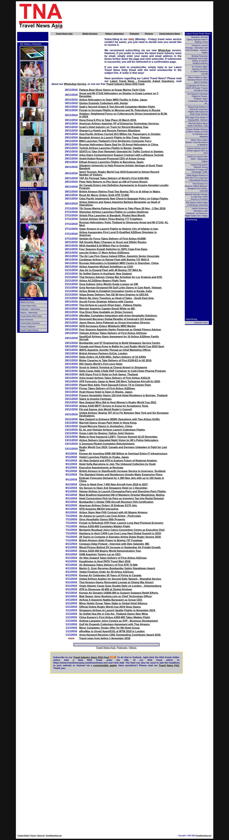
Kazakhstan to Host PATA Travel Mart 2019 (104, 561)
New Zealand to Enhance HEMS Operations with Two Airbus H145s (119, 419)
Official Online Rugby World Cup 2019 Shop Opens (110, 607)
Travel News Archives (30, 323)
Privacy (33, 836)
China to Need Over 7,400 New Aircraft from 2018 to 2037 (113, 484)
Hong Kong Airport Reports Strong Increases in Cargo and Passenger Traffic (197, 168)
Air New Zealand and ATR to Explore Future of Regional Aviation (118, 460)
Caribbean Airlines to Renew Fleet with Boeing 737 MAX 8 (114, 259)
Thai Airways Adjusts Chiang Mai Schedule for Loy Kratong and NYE (120, 277)
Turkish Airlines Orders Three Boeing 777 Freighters (110, 219)
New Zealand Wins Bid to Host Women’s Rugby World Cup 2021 (117, 402)
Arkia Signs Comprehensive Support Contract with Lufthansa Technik (121, 155)
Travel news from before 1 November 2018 (104, 638)
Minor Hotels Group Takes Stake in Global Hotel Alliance (113, 603)
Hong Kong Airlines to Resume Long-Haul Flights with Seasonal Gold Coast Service (198, 110)
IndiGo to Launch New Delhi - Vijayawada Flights (197, 158)
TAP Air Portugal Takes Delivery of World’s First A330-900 (114, 178)
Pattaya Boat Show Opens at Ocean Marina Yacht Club (112, 90)
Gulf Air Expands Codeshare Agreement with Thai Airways (114, 624)
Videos (132, 647)
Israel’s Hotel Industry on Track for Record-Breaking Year (113, 127)
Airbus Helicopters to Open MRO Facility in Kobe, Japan (113, 99)
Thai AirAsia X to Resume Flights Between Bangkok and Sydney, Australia (196, 187)
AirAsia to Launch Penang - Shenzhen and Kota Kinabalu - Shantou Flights (196, 49)
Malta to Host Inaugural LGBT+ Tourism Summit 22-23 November (118, 436)
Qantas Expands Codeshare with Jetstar (103, 103)
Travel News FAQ (169, 665)
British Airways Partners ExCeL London (103, 353)
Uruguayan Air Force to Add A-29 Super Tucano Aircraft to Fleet (197, 88)
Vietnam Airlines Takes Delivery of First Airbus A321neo (113, 333)
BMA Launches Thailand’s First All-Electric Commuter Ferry (115, 141)
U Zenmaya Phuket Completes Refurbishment (106, 443)
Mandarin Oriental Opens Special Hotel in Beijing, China (197, 39)
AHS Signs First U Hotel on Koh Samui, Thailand (108, 374)
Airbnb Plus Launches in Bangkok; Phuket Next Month (112, 215)
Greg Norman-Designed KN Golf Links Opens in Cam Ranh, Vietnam (120, 287)
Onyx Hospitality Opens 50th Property (102, 519)
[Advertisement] (143, 16)
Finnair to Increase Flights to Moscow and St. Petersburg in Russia (119, 110)
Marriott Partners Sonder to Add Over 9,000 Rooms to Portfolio (196, 196)
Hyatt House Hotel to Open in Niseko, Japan (105, 392)
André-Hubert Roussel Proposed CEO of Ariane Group (112, 158)
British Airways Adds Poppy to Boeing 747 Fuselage (110, 540)
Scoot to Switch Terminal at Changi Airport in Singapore (113, 367)
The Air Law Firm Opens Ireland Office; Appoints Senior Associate (119, 256)
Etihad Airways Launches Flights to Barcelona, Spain (111, 162)
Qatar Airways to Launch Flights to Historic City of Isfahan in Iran (118, 228)
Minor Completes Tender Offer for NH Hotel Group (109, 628)
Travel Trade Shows (29, 330)
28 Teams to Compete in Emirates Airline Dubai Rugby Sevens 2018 (120, 537)
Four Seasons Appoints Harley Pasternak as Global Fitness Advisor (120, 329)
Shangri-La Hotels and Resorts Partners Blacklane (109, 130)
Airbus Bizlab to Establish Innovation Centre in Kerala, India (115, 291)
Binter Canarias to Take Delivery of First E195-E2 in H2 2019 (115, 360)
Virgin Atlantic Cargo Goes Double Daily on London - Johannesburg (120, 586)
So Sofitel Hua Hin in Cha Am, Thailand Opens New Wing (113, 614)
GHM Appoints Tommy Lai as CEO (100, 554)
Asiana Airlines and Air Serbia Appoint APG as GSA (197, 150)
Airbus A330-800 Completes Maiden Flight (104, 526)
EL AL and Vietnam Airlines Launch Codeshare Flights (112, 429)
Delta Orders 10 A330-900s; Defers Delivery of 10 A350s (112, 357)
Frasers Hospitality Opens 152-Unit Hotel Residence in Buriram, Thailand (123, 395)
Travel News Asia (64, 33)
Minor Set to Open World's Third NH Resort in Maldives (197, 142)
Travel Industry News (169, 33)
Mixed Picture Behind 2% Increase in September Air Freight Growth (119, 547)
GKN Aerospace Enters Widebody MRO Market (107, 326)
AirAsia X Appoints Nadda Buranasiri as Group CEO (110, 600)
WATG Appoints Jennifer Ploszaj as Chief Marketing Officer (114, 350)
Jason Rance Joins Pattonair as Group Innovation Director (114, 322)
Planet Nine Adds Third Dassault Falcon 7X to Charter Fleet (115, 385)
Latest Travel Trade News (198, 33)
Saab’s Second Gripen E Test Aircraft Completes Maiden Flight (117, 106)
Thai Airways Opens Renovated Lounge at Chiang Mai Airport (116, 582)
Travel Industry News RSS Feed (125, 84)
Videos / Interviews (114, 33)
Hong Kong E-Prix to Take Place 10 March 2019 (107, 120)
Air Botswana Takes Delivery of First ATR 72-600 (108, 565)
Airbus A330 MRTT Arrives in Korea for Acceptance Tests (113, 406)
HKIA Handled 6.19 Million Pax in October (104, 245)
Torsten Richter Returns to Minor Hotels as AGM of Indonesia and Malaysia (197, 133)
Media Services (90, 33)
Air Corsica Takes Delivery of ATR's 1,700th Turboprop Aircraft (199, 70)
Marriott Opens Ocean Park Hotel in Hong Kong (107, 422)
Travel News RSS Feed (31, 316)
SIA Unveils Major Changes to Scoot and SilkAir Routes (112, 242)
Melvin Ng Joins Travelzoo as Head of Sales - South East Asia (116, 298)
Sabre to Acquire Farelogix (95, 399)
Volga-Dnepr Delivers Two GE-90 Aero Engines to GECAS (113, 294)
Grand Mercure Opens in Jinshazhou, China (105, 426)
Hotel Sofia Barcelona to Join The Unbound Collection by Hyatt (117, 464)
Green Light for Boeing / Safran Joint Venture (106, 433)
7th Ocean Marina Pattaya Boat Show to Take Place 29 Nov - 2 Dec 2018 (122, 208)
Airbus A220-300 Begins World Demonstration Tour (110, 551)
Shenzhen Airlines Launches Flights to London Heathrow (113, 212)
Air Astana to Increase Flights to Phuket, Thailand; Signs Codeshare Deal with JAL (197, 99)
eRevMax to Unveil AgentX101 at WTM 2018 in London (112, 631)
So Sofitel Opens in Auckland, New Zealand (105, 273)
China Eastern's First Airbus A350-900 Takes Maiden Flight (114, 617)
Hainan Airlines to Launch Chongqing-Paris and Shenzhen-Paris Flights (122, 491)
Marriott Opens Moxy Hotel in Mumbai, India (197, 124)
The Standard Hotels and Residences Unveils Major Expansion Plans (120, 474)
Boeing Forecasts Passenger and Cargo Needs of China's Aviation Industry (198, 59)
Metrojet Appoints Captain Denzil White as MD (107, 308)
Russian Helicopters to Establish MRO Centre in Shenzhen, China (118, 263)
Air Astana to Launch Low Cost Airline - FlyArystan (110, 516)
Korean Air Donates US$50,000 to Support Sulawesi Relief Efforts (118, 593)
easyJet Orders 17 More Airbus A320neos (104, 252)
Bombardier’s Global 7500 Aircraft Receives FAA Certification (116, 502)
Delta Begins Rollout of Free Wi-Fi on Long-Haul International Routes (196, 177)
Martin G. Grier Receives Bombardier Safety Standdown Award (117, 568)
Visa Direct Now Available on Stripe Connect (106, 312)
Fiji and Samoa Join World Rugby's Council (105, 409)
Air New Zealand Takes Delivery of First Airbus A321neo (113, 558)
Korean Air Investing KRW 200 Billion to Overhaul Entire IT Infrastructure (123, 453)
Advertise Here (201, 322)
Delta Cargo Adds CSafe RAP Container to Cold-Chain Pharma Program (122, 371)
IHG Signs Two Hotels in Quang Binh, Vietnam (196, 118)
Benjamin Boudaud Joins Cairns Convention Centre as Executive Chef (121, 530)
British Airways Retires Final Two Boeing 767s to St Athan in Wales (119, 191)
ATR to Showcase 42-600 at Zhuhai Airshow (105, 589)
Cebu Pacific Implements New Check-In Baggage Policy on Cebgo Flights (123, 198)
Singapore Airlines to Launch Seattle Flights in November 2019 (117, 610)
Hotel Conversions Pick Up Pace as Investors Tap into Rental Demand (121, 498)
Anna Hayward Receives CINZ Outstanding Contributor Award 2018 (119, 634)
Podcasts (134, 33)
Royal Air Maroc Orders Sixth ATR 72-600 (104, 195)
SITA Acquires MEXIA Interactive (98, 509)
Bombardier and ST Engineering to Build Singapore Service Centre (119, 343)
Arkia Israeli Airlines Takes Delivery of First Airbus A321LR (114, 378)
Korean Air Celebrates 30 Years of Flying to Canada (110, 575)
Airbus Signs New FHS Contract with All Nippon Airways (113, 512)
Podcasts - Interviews (30, 309)
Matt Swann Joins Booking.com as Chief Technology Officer (115, 596)
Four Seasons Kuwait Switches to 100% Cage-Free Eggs (113, 249)
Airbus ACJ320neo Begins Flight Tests (102, 280)
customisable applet (105, 665)
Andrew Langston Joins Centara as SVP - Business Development (118, 621)
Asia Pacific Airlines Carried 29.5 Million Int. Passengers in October (119, 134)
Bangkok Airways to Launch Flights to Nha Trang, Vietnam (114, 137)
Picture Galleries (28, 188)
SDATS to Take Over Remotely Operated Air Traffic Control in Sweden (121, 151)
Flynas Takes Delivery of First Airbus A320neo (107, 388)
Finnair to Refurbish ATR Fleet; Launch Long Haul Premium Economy (121, 523)
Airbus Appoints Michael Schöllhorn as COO (106, 266)
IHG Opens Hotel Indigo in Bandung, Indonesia (197, 203)
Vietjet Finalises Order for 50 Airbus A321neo (106, 572)
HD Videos (25, 44)
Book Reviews (26, 319)
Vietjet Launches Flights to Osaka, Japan (104, 457)
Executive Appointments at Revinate (101, 467)
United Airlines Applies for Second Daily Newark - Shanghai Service (120, 579)
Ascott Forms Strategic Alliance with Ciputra (106, 301)
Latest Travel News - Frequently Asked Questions (142, 81)
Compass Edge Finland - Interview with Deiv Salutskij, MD (114, 544)
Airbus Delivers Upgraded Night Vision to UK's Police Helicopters (118, 440)
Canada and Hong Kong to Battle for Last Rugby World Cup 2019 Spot (121, 346)
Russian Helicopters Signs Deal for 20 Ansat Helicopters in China (118, 144)
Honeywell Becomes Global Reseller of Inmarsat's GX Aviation (116, 319)
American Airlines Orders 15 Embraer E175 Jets (108, 505)
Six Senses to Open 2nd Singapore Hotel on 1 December (113, 488)
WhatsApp (164, 50)
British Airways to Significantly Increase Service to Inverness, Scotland (122, 471)
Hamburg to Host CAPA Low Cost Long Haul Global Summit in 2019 (120, 533)
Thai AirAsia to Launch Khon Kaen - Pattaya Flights (110, 305)
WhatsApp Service (75, 84)
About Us (40, 836)
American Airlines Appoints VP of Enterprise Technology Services (119, 123)
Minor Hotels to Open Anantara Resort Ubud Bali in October (197, 79)
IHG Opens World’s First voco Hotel (100, 364)
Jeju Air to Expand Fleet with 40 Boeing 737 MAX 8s (110, 270)
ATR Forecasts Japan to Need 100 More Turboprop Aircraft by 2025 (119, 381)
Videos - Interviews (29, 312)
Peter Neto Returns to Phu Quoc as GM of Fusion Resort (113, 181)
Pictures (149, 33)
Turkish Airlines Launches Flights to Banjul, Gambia (110, 148)
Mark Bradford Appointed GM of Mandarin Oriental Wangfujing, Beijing (121, 495)
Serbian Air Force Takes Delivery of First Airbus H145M (112, 238)
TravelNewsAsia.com (54, 836)
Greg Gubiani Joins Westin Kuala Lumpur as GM (108, 284)
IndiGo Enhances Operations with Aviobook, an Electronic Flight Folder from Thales (196, 212)
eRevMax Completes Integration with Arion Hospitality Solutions (118, 315)
